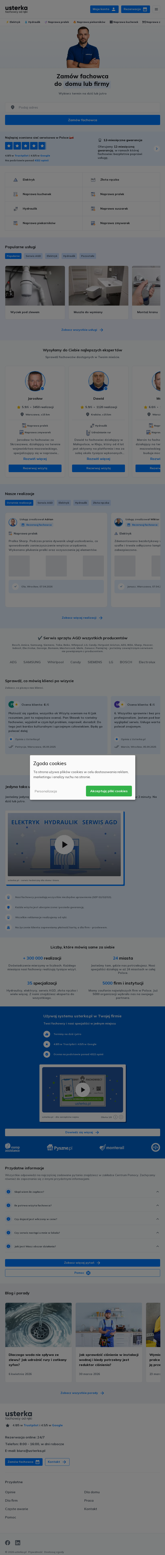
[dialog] (82, 777)
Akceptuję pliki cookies (109, 791)
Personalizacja (46, 791)
